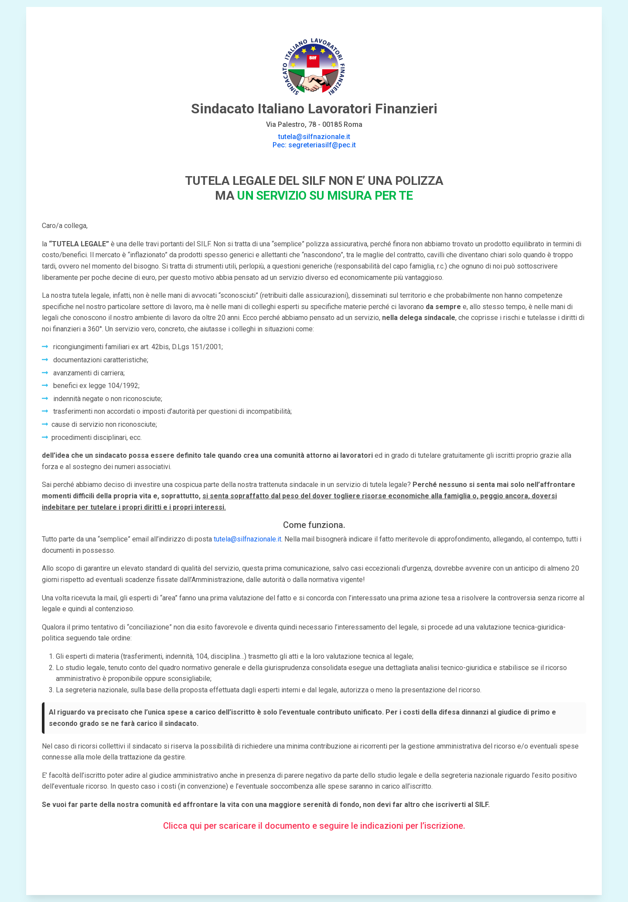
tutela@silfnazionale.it (247, 539)
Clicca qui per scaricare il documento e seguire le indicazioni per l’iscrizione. (314, 825)
